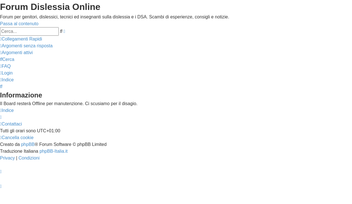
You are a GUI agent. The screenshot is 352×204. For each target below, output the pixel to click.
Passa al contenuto (19, 23)
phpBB (28, 144)
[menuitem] (26, 45)
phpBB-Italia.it (54, 151)
